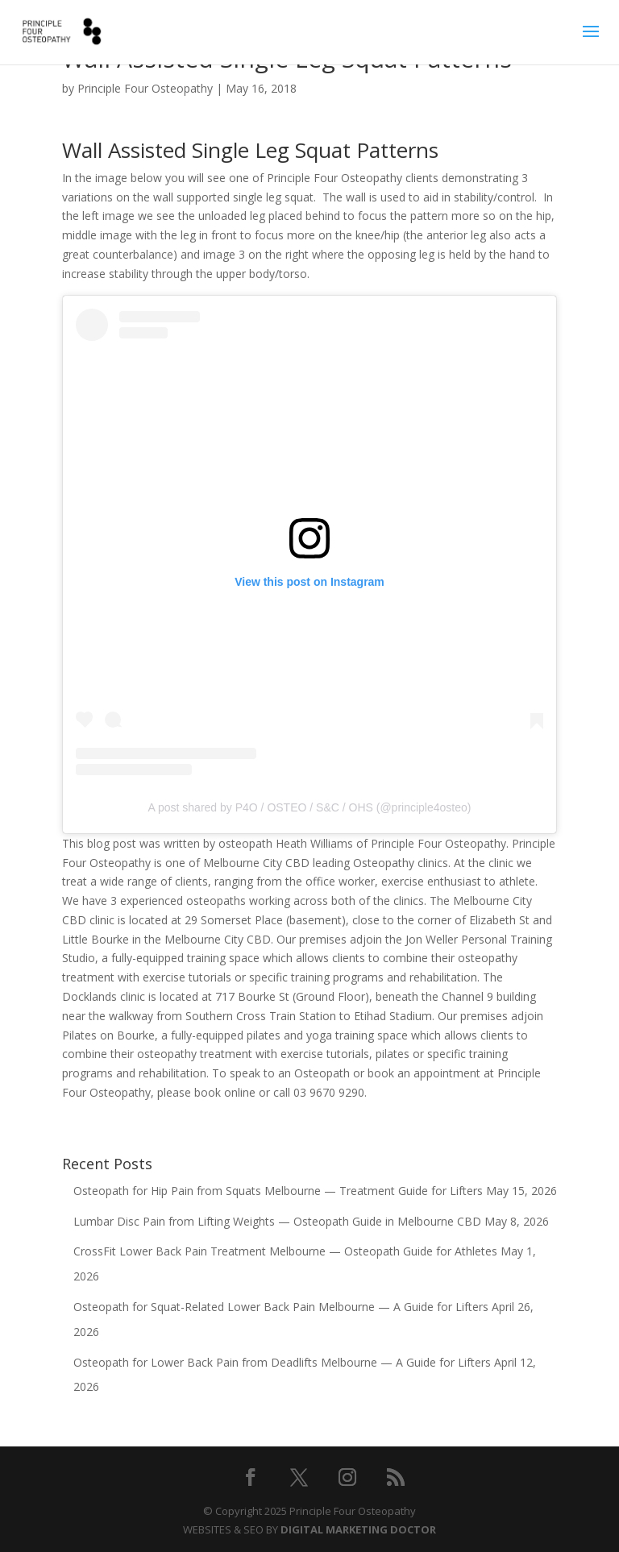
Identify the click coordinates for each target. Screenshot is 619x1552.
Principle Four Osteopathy (145, 88)
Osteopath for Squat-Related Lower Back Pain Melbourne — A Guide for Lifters (280, 1306)
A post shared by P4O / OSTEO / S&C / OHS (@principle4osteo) (310, 807)
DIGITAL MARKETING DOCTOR (358, 1529)
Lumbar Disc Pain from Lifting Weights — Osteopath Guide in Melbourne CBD (277, 1221)
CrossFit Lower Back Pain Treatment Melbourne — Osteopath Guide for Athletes (285, 1251)
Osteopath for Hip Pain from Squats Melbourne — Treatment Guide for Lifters (278, 1190)
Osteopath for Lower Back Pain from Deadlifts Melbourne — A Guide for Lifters (282, 1362)
